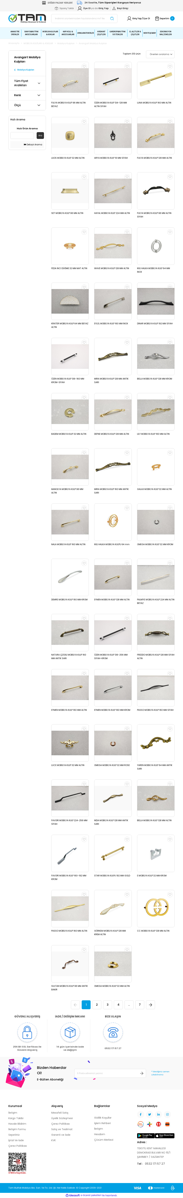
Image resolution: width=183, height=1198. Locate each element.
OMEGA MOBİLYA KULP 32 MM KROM (155, 544)
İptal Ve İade (16, 1140)
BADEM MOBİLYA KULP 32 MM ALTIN (68, 433)
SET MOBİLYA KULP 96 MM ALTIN (67, 213)
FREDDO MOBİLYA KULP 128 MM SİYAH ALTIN (155, 656)
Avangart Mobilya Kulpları (93, 43)
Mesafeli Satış (59, 1112)
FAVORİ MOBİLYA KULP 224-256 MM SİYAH (69, 822)
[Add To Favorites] (84, 66)
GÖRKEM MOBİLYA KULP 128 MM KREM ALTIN (110, 932)
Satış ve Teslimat (62, 1129)
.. (129, 1005)
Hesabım (99, 1134)
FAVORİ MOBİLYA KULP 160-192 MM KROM (68, 877)
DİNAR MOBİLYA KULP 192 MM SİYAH (155, 323)
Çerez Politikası (17, 1146)
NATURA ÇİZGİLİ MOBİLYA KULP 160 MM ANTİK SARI (68, 656)
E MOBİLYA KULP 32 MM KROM (152, 875)
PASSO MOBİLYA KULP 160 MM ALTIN (69, 930)
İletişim (12, 1112)
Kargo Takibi (15, 1118)
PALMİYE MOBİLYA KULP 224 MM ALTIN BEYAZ (155, 601)
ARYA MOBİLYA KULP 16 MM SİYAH (111, 157)
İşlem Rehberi (102, 1123)
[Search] (84, 18)
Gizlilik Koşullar (103, 1117)
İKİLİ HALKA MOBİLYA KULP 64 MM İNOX (153, 270)
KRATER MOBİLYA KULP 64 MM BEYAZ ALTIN (69, 325)
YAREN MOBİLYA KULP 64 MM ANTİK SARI (154, 767)
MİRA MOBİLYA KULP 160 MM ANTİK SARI (111, 491)
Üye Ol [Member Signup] (146, 18)
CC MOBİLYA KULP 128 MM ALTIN (153, 930)
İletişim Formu (17, 1129)
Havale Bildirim (17, 1124)
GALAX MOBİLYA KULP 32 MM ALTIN (154, 489)
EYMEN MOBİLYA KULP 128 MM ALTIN (112, 599)
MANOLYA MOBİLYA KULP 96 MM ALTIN (67, 491)
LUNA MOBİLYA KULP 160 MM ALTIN (154, 102)
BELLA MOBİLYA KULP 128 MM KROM (154, 378)
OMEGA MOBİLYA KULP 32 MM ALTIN (112, 985)
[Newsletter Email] (110, 1073)
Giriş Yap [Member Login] (137, 18)
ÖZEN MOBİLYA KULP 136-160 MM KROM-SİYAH (67, 380)
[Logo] (27, 18)
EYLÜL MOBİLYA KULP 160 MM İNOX (111, 323)
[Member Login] (103, 8)
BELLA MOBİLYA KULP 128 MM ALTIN (154, 820)
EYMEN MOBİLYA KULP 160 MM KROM (112, 709)
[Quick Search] (22, 135)
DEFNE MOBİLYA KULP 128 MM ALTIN (111, 433)
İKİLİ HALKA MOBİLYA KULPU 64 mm (112, 544)
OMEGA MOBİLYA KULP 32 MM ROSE (112, 765)
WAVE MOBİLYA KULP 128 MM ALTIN (111, 268)
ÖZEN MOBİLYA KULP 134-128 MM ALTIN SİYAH (110, 104)
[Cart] (165, 18)
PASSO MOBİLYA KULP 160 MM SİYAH (155, 709)
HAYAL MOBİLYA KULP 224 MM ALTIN (112, 213)
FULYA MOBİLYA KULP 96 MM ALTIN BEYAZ (68, 104)
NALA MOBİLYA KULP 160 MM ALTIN (68, 544)
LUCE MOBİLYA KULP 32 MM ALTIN (67, 765)
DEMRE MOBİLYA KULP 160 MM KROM (69, 599)
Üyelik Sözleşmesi (62, 1118)
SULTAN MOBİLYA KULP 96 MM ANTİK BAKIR (69, 987)
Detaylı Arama (33, 144)
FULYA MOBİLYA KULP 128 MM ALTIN (154, 157)
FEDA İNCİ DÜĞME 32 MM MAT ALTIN (69, 268)
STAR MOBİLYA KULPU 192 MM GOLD (112, 875)
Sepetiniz (14, 1135)
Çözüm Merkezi (103, 1140)
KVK (53, 1140)
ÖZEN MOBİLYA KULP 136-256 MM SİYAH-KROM (111, 656)
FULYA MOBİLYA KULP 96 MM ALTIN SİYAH (154, 215)
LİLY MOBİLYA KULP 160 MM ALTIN (153, 433)
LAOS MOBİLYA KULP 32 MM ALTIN (68, 157)
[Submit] (141, 1073)
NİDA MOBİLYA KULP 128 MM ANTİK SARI (111, 822)
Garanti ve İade (60, 1135)
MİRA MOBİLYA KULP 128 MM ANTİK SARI (111, 380)
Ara (40, 135)
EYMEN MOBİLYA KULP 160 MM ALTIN (69, 709)
